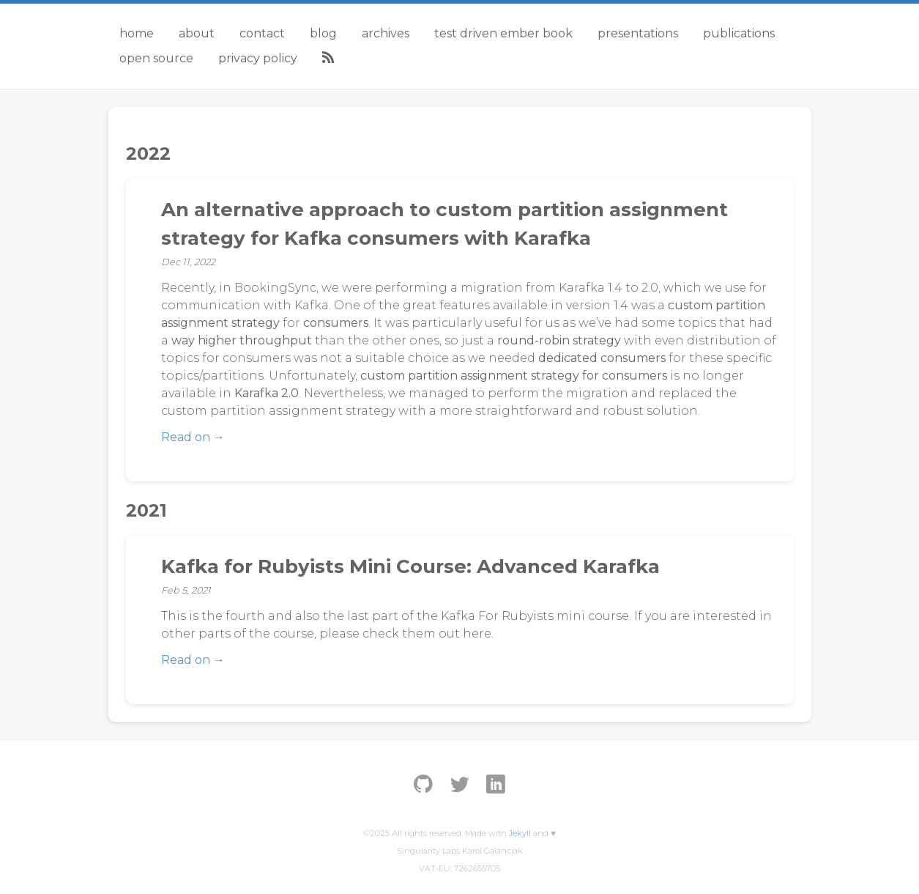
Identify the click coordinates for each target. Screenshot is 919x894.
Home (136, 33)
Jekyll (520, 833)
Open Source (156, 58)
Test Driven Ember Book (503, 33)
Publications (739, 33)
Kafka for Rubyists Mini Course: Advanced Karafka (410, 566)
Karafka (582, 288)
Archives (385, 33)
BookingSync (275, 288)
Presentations (638, 33)
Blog (323, 33)
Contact (262, 33)
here (477, 633)
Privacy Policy (257, 58)
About (197, 33)
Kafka (311, 305)
